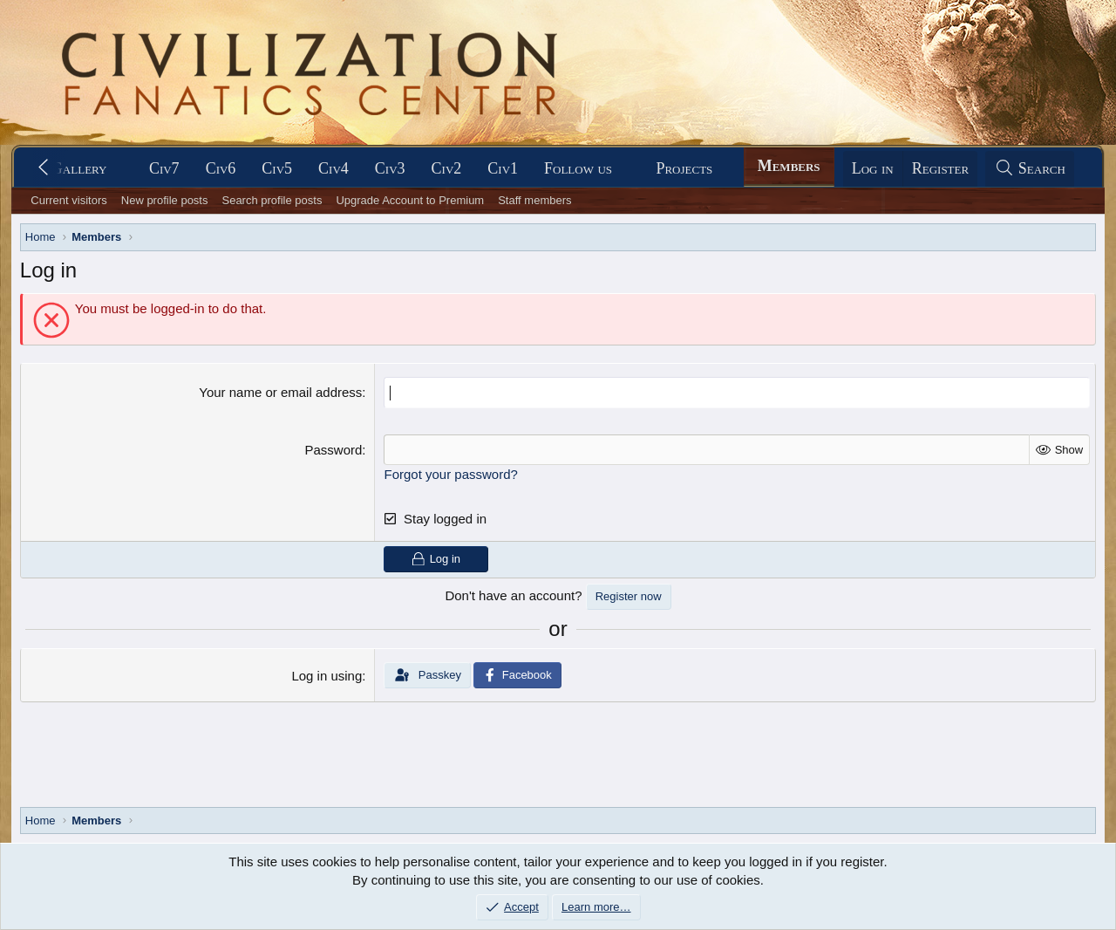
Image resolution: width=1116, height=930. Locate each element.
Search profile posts (271, 200)
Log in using (326, 675)
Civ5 (277, 168)
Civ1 (502, 168)
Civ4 (333, 168)
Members (789, 165)
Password (333, 448)
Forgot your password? (450, 473)
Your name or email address (280, 392)
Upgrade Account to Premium (410, 200)
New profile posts (164, 200)
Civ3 (390, 168)
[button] (122, 169)
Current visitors (68, 200)
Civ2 (447, 168)
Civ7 (164, 168)
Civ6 (221, 168)
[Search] (1029, 169)
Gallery (79, 168)
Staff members (534, 200)
